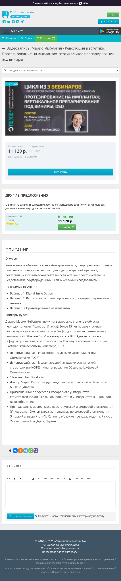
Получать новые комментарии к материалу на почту (69, 516)
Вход (113, 14)
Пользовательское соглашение (60, 544)
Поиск (27, 38)
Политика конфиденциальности (60, 548)
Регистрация (108, 21)
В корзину (60, 172)
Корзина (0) (46, 38)
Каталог (9, 38)
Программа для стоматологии (60, 552)
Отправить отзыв (21, 516)
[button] (8, 479)
